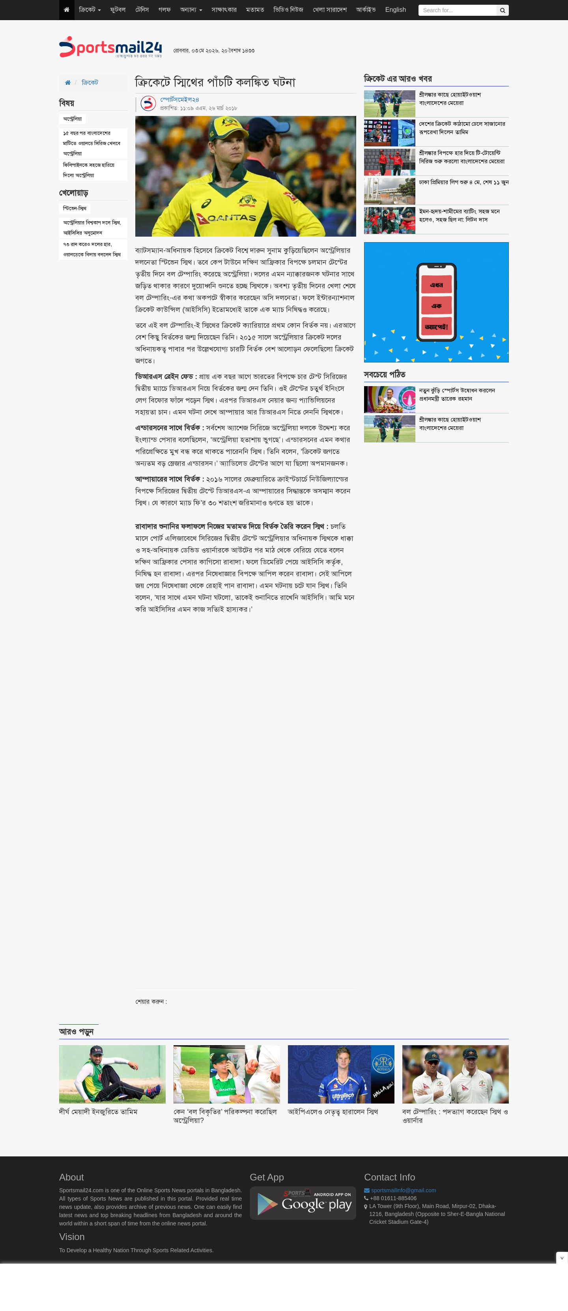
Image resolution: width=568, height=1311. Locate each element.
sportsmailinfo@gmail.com (400, 1190)
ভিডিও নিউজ (288, 9)
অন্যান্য (191, 9)
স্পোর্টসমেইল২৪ (180, 99)
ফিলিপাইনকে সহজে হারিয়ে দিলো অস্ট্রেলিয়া (88, 170)
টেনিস (142, 9)
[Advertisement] (380, 47)
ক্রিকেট (90, 9)
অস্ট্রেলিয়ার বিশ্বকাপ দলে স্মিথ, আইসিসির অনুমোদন (92, 228)
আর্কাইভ (366, 9)
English (395, 9)
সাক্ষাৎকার (224, 9)
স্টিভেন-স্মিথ (74, 208)
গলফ (165, 9)
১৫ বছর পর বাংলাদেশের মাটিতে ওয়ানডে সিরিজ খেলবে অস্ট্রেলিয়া (91, 143)
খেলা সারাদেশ (329, 9)
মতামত (255, 9)
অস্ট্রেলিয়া (72, 119)
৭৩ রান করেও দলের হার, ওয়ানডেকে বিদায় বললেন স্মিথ (92, 249)
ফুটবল (118, 9)
